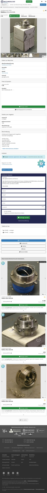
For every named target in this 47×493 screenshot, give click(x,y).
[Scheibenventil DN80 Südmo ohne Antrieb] (23, 278)
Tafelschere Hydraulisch (30, 447)
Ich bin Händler (7, 211)
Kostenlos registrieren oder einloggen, (18, 157)
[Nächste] (45, 38)
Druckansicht (23, 243)
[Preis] (41, 301)
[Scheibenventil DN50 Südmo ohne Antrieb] (23, 330)
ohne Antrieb (5, 73)
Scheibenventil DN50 (6, 65)
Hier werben (23, 420)
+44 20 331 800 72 (9, 442)
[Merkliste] (41, 1)
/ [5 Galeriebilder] (44, 294)
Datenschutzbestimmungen (29, 489)
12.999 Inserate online (7, 164)
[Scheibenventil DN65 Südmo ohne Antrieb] (23, 381)
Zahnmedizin (7, 447)
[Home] (8, 7)
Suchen (43, 4)
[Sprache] (43, 1)
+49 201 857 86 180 (30, 440)
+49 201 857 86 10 (9, 440)
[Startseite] (1, 7)
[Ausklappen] (23, 310)
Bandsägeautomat (16, 450)
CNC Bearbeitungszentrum (17, 447)
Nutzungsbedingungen (40, 489)
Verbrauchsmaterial (30, 450)
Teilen (23, 249)
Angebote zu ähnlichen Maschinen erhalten (14, 213)
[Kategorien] (4, 4)
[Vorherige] (2, 38)
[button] (45, 1)
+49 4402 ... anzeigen (8, 230)
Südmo (3, 69)
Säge (23, 450)
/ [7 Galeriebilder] (44, 56)
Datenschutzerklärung (23, 220)
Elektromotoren (40, 447)
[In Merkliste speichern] (44, 10)
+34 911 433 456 (30, 442)
